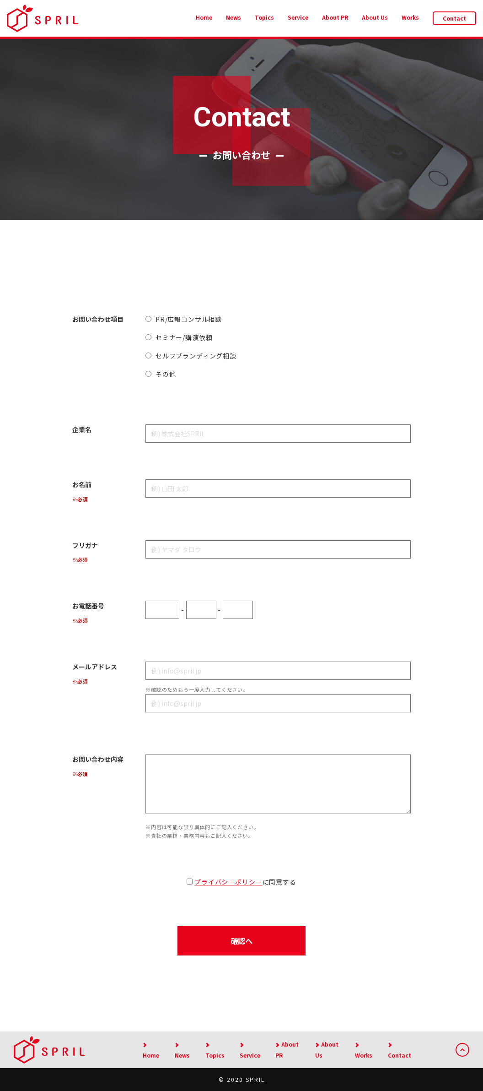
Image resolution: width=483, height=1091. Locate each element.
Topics (264, 17)
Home (204, 17)
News (233, 17)
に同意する (241, 881)
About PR (335, 17)
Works (410, 17)
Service (298, 17)
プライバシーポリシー (228, 881)
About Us (375, 17)
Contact (454, 18)
